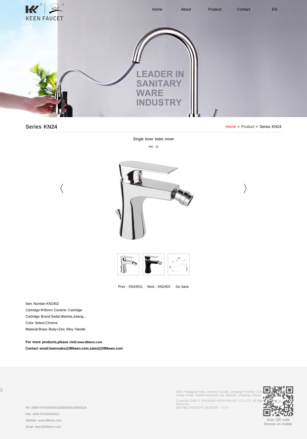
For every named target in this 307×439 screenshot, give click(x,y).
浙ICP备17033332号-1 (205, 407)
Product (247, 127)
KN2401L (136, 286)
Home (231, 127)
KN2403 (164, 286)
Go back (182, 286)
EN (274, 9)
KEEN (239, 407)
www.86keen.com (89, 342)
